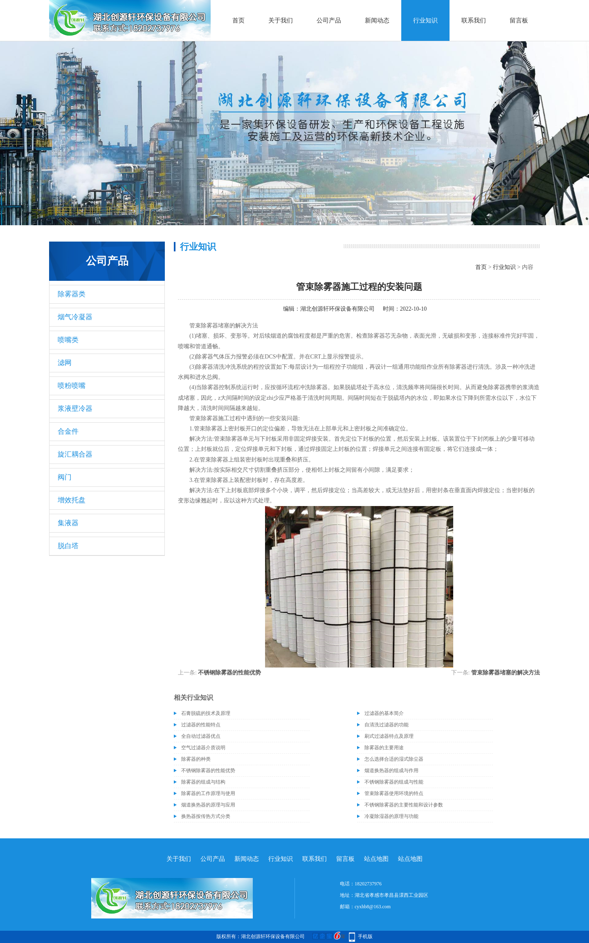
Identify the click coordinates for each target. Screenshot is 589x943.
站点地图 (376, 859)
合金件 (68, 431)
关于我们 (280, 20)
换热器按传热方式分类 (205, 816)
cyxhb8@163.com (373, 906)
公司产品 (329, 20)
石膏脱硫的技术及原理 (205, 713)
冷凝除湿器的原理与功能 (391, 816)
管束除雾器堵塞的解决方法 (505, 673)
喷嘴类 (68, 340)
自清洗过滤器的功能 (386, 725)
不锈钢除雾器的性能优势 (229, 673)
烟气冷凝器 (75, 317)
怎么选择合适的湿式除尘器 (393, 759)
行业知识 (425, 20)
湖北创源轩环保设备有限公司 (337, 309)
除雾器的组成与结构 (203, 782)
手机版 (365, 936)
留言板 (519, 20)
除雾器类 (71, 294)
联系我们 (473, 20)
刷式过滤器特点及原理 (389, 736)
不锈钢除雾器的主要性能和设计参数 (403, 805)
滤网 (65, 363)
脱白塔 (68, 546)
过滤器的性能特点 (200, 725)
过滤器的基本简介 (384, 713)
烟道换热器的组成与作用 (391, 770)
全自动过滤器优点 (200, 736)
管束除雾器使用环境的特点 (393, 793)
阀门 (65, 477)
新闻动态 (377, 20)
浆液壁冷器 (75, 408)
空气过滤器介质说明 (203, 747)
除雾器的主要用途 (384, 747)
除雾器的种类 (196, 759)
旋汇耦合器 (75, 454)
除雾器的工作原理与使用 (208, 793)
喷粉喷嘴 (71, 386)
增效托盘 (71, 500)
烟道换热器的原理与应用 (208, 805)
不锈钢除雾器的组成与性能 (393, 782)
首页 (238, 20)
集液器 (68, 523)
